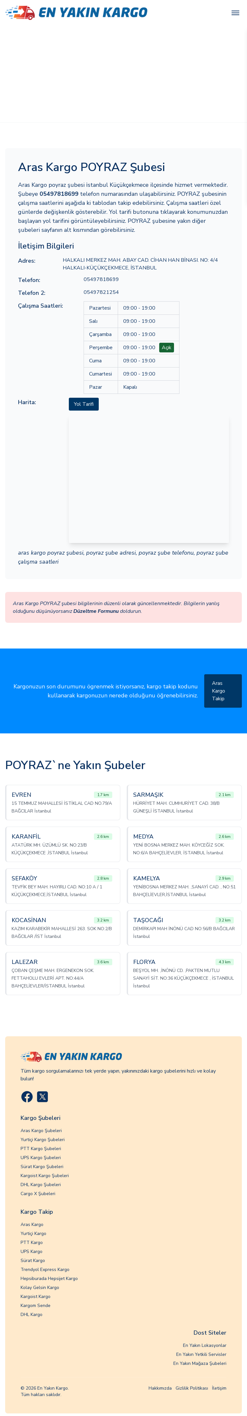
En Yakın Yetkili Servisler (201, 1354)
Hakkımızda (160, 1388)
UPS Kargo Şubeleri (41, 1158)
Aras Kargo (32, 1224)
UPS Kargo (31, 1251)
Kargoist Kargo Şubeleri (45, 1176)
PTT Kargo (32, 1242)
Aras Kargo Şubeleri (41, 1131)
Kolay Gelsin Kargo (40, 1287)
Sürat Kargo (33, 1260)
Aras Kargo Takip (218, 691)
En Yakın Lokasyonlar (204, 1345)
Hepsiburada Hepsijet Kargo (49, 1278)
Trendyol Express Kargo (45, 1269)
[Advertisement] (123, 74)
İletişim (219, 1388)
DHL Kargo (31, 1315)
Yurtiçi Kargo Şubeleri (43, 1140)
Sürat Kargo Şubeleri (42, 1167)
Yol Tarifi (84, 404)
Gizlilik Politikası (192, 1388)
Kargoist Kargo (35, 1296)
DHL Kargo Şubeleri (41, 1185)
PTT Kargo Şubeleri (41, 1149)
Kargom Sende (35, 1306)
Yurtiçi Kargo (33, 1233)
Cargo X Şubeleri (38, 1194)
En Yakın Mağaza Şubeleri (199, 1363)
